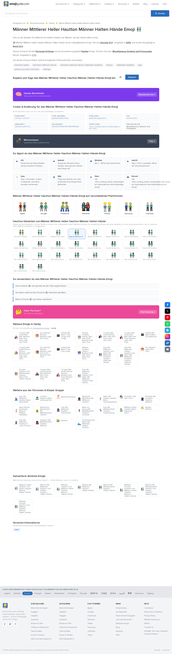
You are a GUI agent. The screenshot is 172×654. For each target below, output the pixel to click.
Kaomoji (155, 4)
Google (91, 612)
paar (140, 65)
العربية (122, 593)
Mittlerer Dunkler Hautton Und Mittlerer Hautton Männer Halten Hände (22, 507)
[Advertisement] (86, 452)
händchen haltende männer (44, 65)
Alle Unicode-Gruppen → (41, 639)
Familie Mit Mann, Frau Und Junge (63, 349)
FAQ (165, 4)
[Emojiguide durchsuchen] (77, 13)
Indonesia (139, 593)
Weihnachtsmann (65, 397)
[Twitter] (10, 624)
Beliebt (136, 4)
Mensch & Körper (66, 608)
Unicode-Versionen (124, 619)
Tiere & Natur (36, 631)
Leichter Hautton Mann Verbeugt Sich (43, 398)
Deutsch (27, 593)
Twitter (90, 623)
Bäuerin (62, 420)
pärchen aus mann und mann (26, 69)
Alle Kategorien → (66, 639)
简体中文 (94, 593)
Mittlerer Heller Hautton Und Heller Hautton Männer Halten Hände (22, 488)
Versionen (123, 4)
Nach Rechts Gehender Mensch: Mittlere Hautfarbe (22, 411)
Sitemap (157, 650)
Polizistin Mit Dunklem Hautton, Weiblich (148, 399)
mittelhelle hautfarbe (125, 65)
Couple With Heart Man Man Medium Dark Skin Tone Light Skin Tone (22, 337)
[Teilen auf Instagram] (167, 336)
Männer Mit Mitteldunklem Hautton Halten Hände (107, 488)
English (7, 593)
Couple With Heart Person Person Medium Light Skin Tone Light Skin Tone (22, 353)
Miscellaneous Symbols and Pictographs (138, 127)
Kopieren (132, 77)
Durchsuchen (62, 4)
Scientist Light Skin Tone (128, 397)
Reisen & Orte (37, 623)
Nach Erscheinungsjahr (125, 616)
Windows (91, 619)
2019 (34, 55)
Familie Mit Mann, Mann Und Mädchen (149, 335)
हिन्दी (130, 593)
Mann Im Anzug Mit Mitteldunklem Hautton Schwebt (85, 411)
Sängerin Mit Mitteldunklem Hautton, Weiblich (43, 423)
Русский (83, 593)
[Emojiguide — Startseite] (5, 605)
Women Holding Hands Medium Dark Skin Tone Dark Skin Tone (85, 353)
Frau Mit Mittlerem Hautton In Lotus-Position (22, 423)
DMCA (147, 623)
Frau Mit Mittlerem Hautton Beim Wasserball (22, 399)
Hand (17, 530)
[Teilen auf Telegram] (167, 330)
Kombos (109, 4)
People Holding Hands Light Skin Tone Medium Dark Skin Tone (85, 337)
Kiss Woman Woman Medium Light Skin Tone (43, 336)
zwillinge (46, 69)
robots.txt (165, 650)
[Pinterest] (15, 624)
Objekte (34, 616)
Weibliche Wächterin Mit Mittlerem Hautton (85, 399)
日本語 (104, 593)
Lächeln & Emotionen (68, 627)
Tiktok (90, 635)
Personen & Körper (37, 23)
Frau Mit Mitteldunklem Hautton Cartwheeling (107, 410)
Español (17, 593)
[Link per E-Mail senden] (167, 349)
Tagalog (150, 593)
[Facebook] (5, 624)
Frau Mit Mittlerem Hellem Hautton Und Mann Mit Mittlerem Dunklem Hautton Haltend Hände (127, 355)
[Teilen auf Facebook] (167, 304)
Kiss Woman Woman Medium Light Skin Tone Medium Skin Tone (43, 352)
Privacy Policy (150, 616)
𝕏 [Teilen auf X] (167, 311)
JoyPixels (91, 631)
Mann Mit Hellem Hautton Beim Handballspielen (108, 399)
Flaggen (34, 612)
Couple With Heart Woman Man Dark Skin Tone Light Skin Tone (107, 336)
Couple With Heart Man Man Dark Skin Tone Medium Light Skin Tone (128, 337)
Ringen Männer (146, 408)
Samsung (91, 627)
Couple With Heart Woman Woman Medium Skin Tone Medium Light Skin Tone (64, 375)
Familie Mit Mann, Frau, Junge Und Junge (63, 336)
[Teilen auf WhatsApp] (167, 324)
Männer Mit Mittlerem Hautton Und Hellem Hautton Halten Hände (43, 489)
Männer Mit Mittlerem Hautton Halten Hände (85, 488)
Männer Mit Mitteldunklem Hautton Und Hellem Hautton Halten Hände (149, 489)
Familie (52, 23)
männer (109, 65)
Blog (145, 4)
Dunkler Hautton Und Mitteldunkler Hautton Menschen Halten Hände (22, 374)
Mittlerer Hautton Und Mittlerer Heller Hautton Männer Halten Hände (64, 489)
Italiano (48, 593)
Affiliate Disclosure (152, 619)
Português (72, 593)
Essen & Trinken (37, 635)
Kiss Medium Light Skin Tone (148, 349)
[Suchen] (160, 13)
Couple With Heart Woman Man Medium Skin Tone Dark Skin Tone (43, 374)
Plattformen (95, 4)
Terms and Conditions (153, 612)
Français (38, 593)
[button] (30, 117)
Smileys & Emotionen (40, 627)
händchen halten (21, 65)
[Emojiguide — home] (16, 4)
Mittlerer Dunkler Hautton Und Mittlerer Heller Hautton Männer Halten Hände (128, 490)
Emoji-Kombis (121, 608)
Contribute (148, 608)
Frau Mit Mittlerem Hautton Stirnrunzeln (63, 410)
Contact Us (149, 627)
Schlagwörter (121, 612)
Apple (90, 608)
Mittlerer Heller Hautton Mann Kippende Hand (128, 410)
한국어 (113, 593)
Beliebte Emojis (122, 623)
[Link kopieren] (167, 343)
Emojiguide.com (19, 23)
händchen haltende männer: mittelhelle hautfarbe (81, 65)
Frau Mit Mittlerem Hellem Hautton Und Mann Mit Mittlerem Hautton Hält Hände (85, 376)
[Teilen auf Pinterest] (167, 317)
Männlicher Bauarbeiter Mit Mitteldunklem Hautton (43, 411)
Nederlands (59, 593)
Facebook (92, 616)
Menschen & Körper (39, 608)
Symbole (34, 619)
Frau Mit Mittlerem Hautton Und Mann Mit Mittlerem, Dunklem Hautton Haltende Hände (106, 354)
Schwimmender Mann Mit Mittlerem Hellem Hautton (86, 424)
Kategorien (79, 4)
